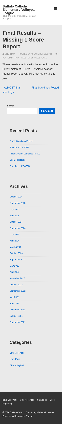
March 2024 (15, 247)
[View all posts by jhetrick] (9, 54)
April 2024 (14, 240)
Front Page (20, 58)
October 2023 (16, 253)
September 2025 (17, 203)
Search (10, 105)
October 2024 (16, 222)
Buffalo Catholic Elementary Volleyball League (19, 9)
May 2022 (14, 297)
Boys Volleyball (17, 353)
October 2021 (16, 316)
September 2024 (17, 228)
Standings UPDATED (20, 166)
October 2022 (16, 284)
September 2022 (17, 291)
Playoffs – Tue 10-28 (19, 147)
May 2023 (14, 266)
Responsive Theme (23, 416)
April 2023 (14, 272)
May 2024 (14, 234)
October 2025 (16, 196)
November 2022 (17, 278)
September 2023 (17, 259)
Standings (42, 400)
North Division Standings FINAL (25, 153)
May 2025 (14, 209)
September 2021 (17, 322)
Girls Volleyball (37, 58)
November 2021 (17, 309)
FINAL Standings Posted (21, 141)
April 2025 (14, 215)
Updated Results (17, 160)
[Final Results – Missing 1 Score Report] (43, 54)
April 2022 (14, 303)
